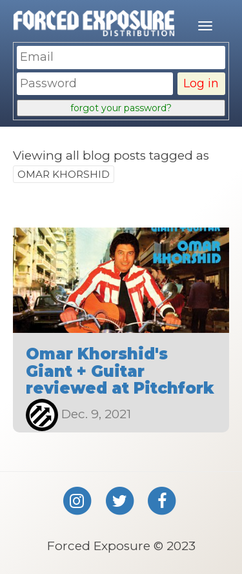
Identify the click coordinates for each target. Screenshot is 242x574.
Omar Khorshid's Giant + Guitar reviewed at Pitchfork (120, 371)
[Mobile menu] (205, 26)
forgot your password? (121, 108)
